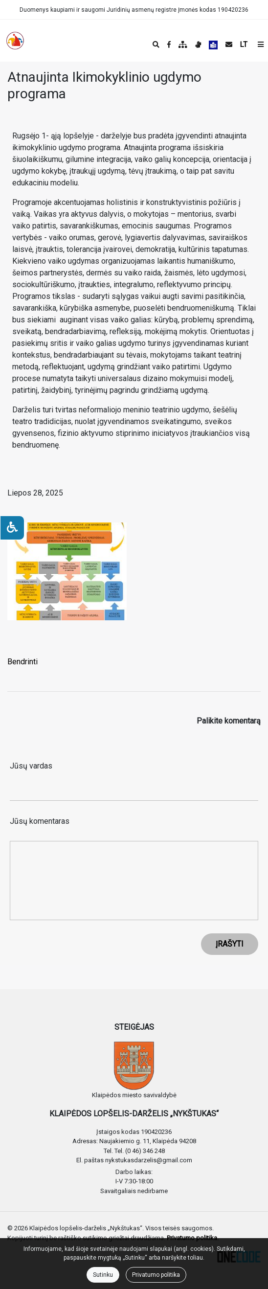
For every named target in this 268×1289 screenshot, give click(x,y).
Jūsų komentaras (39, 821)
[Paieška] (156, 44)
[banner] (15, 40)
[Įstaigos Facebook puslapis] (169, 44)
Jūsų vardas (31, 765)
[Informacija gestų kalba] (198, 44)
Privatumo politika (156, 1274)
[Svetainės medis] (183, 44)
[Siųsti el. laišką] (229, 44)
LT (243, 44)
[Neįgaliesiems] (12, 528)
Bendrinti (22, 661)
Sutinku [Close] (103, 1274)
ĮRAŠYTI (230, 944)
